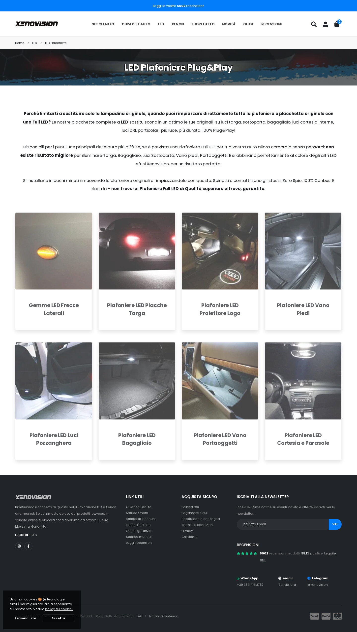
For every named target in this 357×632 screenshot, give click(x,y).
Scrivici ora (287, 585)
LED (161, 24)
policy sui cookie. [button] (59, 609)
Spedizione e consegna (200, 519)
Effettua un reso (138, 525)
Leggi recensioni (139, 543)
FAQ (140, 616)
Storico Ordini (137, 513)
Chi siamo (189, 537)
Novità (229, 24)
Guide (248, 24)
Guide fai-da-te (138, 507)
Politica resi (190, 507)
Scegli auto (103, 24)
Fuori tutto (203, 24)
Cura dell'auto (136, 24)
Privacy (187, 531)
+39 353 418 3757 (250, 585)
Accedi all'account (141, 519)
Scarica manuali (139, 537)
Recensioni (271, 24)
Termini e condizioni (197, 525)
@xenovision (317, 585)
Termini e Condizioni (163, 616)
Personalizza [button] (25, 618)
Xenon (178, 24)
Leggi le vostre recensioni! (178, 6)
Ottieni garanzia (138, 531)
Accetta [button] (58, 618)
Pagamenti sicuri (194, 513)
